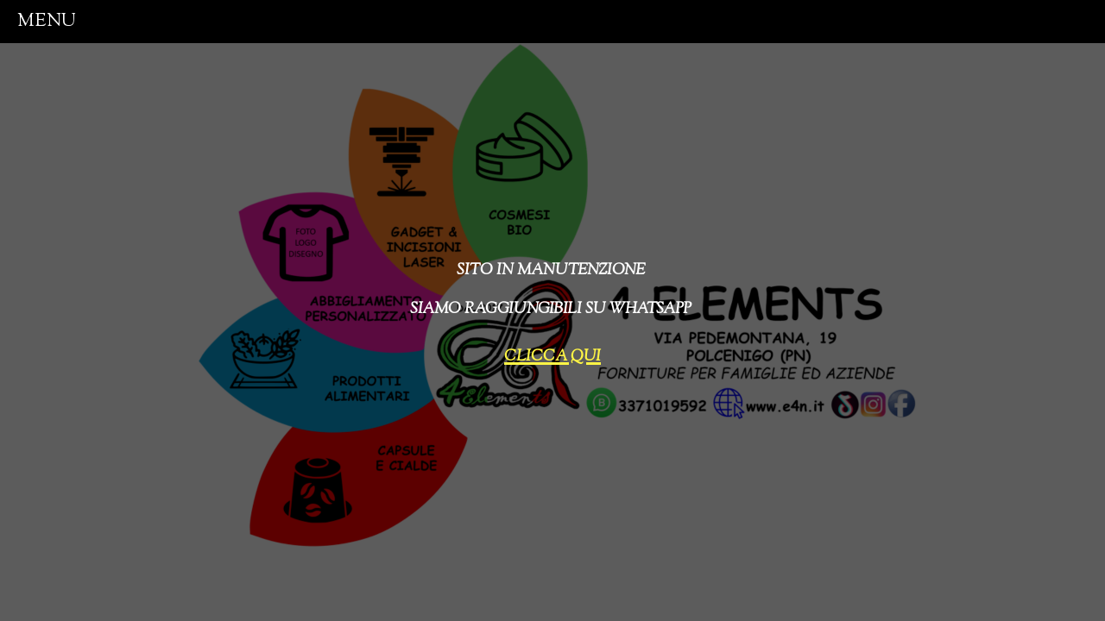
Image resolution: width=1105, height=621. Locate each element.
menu (46, 21)
